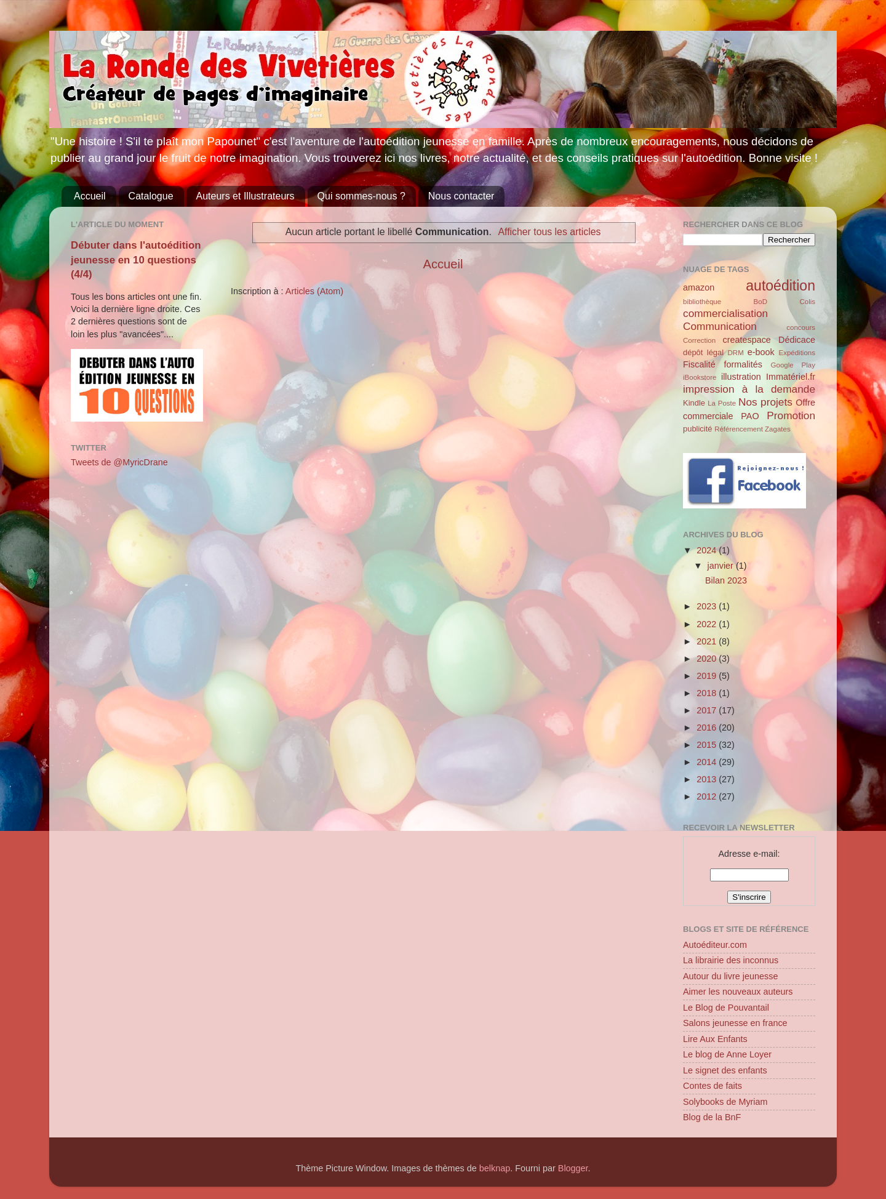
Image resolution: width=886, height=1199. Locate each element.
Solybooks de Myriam (725, 1102)
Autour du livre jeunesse (730, 976)
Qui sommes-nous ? (361, 196)
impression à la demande (749, 389)
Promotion (791, 415)
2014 (707, 762)
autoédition (780, 286)
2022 (707, 624)
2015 (707, 745)
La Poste (722, 403)
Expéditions (796, 352)
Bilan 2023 (726, 580)
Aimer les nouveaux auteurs (737, 991)
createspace (746, 340)
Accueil (90, 196)
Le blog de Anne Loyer (727, 1054)
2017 (707, 710)
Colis (807, 301)
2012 (707, 796)
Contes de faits (712, 1086)
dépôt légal (703, 352)
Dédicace (796, 340)
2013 (707, 779)
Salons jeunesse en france (735, 1023)
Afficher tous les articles (549, 232)
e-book (761, 352)
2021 (707, 641)
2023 (707, 606)
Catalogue (151, 196)
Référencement (738, 429)
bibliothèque (702, 301)
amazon (698, 287)
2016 (707, 727)
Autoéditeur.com (715, 945)
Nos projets (765, 402)
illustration (741, 377)
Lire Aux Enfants (715, 1039)
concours (800, 327)
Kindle (694, 402)
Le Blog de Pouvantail (726, 1008)
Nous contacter (461, 196)
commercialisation (725, 313)
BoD (760, 301)
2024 (707, 550)
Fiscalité (699, 364)
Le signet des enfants (725, 1070)
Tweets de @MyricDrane (119, 462)
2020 (707, 659)
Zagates (778, 429)
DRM (736, 352)
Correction (699, 340)
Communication (720, 326)
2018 (707, 693)
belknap (494, 1168)
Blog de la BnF (712, 1117)
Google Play (793, 365)
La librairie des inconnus (730, 960)
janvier (722, 566)
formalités (743, 364)
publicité (697, 428)
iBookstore (699, 377)
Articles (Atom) (314, 291)
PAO (750, 416)
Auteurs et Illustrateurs (245, 196)
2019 (707, 676)
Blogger (573, 1168)
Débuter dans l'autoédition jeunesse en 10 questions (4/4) (136, 259)
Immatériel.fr (790, 377)
